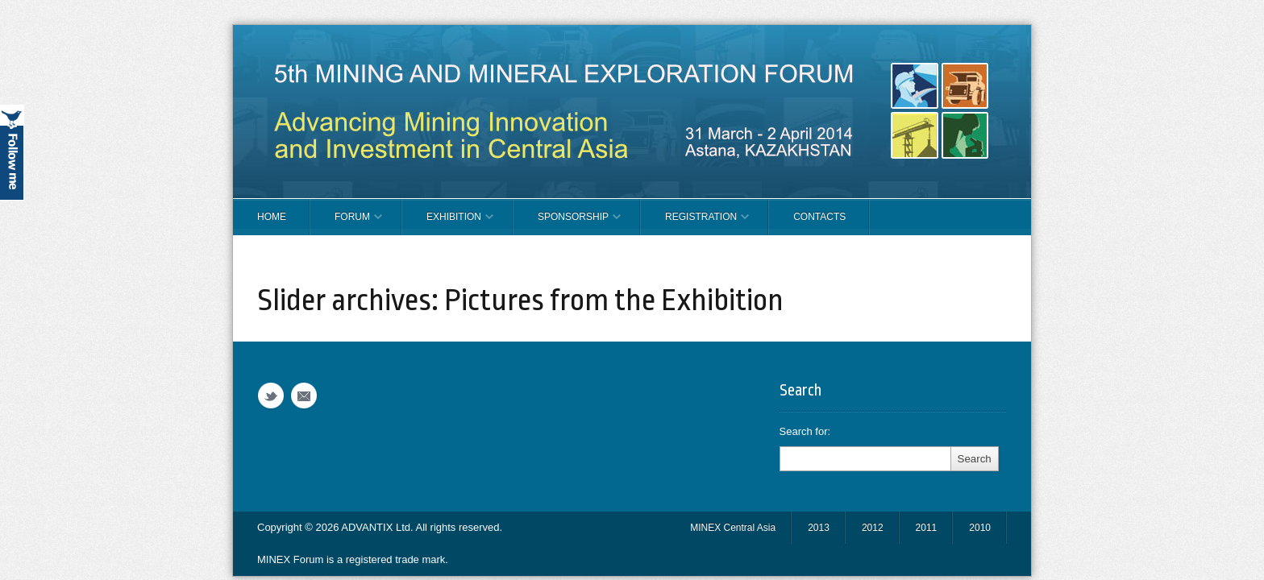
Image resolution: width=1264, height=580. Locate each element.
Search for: (805, 431)
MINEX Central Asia (732, 527)
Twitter (271, 396)
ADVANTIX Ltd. (378, 527)
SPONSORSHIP (567, 223)
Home (271, 216)
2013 (819, 527)
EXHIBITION (447, 223)
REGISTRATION (695, 223)
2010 (980, 527)
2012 (873, 527)
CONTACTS (819, 216)
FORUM (346, 223)
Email (304, 396)
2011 (927, 527)
